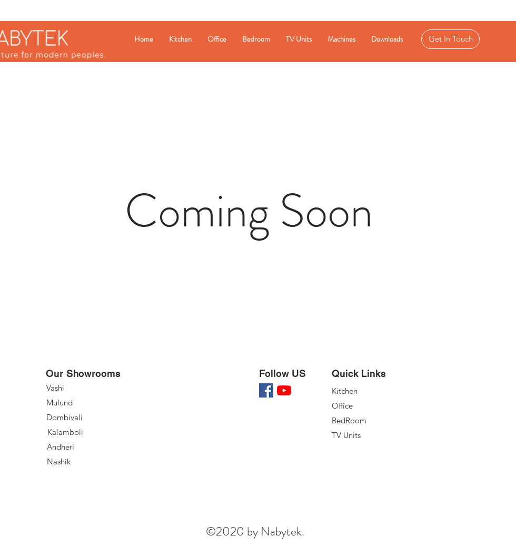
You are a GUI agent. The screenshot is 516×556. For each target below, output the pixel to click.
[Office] (369, 406)
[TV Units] (369, 435)
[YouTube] (284, 390)
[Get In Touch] (450, 39)
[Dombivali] (85, 417)
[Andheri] (85, 447)
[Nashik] (85, 461)
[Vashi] (83, 388)
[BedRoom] (369, 420)
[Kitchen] (369, 391)
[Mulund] (83, 402)
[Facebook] (266, 390)
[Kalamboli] (85, 432)
